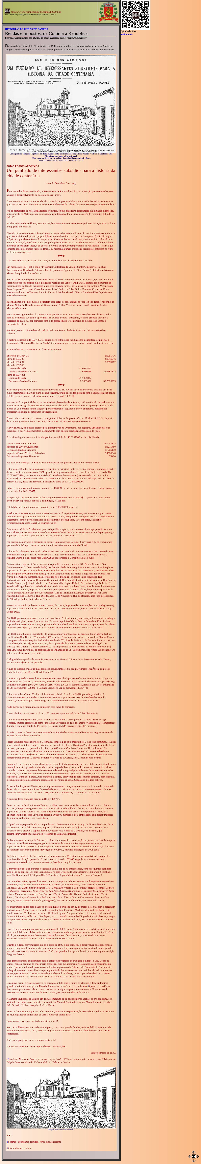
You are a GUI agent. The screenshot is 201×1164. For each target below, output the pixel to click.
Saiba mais (127, 34)
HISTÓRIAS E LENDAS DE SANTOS (26, 29)
